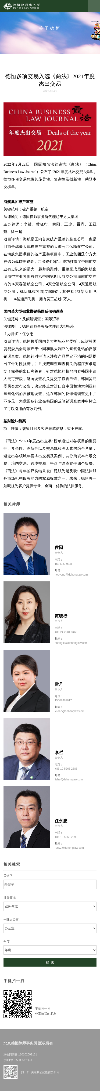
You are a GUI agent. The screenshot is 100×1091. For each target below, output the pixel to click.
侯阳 (59, 547)
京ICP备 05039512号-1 (18, 1060)
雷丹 (59, 684)
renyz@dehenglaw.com (69, 847)
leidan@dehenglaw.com (70, 711)
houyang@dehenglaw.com (71, 574)
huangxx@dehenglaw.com (71, 643)
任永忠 (61, 821)
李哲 (59, 752)
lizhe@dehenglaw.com (69, 779)
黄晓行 (61, 616)
